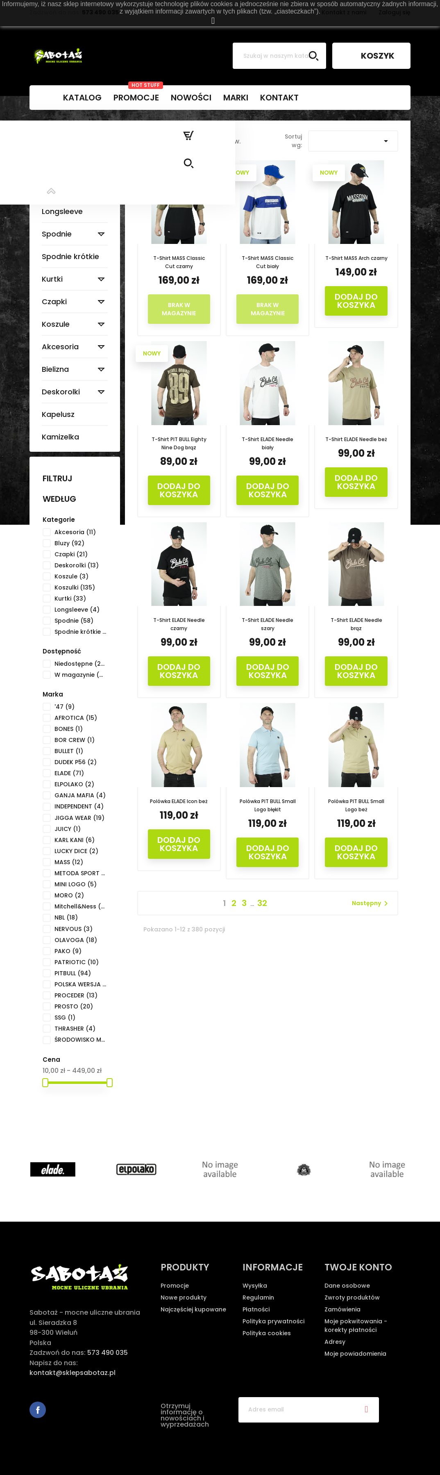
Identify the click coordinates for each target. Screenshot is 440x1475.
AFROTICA (75, 718)
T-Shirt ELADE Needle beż (356, 439)
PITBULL (72, 973)
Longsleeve (62, 211)
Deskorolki (61, 392)
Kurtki (52, 279)
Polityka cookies (267, 1333)
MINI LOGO (75, 884)
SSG (64, 1017)
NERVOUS (73, 929)
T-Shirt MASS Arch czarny (356, 258)
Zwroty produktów (352, 1297)
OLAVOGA (75, 940)
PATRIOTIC (76, 962)
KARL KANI (74, 840)
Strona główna (71, 135)
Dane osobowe (347, 1286)
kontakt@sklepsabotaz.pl (72, 1372)
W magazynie (80, 675)
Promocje (175, 1286)
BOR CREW (74, 740)
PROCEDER (76, 995)
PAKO (68, 951)
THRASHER (74, 1028)
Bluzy (51, 166)
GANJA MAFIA (80, 795)
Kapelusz (58, 414)
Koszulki (56, 189)
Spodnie (57, 234)
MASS (68, 862)
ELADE (69, 773)
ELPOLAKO (74, 784)
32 (262, 903)
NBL (66, 917)
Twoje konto (358, 1267)
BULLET (68, 751)
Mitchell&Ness (80, 906)
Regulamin (258, 1297)
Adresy (334, 1342)
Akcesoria (60, 346)
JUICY (67, 829)
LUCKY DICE (76, 851)
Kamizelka (60, 437)
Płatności (256, 1309)
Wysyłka (255, 1286)
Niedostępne (80, 664)
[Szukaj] (279, 56)
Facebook (37, 1410)
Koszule (56, 324)
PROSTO (73, 1006)
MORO (69, 895)
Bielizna (55, 369)
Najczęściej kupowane (193, 1309)
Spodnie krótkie (70, 256)
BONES (68, 729)
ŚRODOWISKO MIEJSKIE (80, 1040)
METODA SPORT (80, 873)
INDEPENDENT (79, 806)
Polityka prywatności (273, 1321)
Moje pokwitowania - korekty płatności (355, 1325)
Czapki (54, 301)
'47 (64, 707)
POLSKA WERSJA (80, 984)
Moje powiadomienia (355, 1354)
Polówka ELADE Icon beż (179, 801)
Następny (371, 903)
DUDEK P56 (75, 762)
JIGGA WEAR (79, 818)
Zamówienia (342, 1309)
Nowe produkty (183, 1297)
